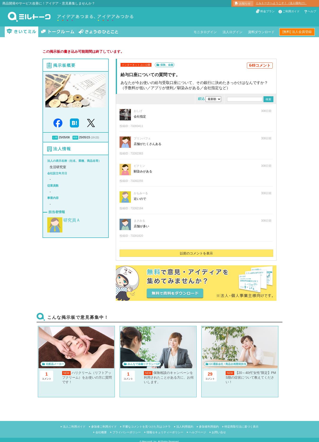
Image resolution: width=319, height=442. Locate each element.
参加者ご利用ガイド (104, 426)
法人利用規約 (184, 426)
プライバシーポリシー (126, 432)
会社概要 (101, 432)
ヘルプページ (197, 432)
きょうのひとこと (98, 31)
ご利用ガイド (291, 11)
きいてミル (21, 31)
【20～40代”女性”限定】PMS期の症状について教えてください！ (251, 377)
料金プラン (267, 11)
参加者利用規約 (209, 426)
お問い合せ (219, 432)
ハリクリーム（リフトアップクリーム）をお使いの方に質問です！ (87, 377)
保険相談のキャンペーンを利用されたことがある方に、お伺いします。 (169, 377)
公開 (55, 137)
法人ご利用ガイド (74, 426)
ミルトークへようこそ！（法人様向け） (281, 3)
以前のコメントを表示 (196, 253)
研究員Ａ (71, 220)
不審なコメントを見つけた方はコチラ (146, 426)
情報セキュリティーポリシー (165, 432)
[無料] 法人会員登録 (297, 32)
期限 (75, 137)
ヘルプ (312, 11)
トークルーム (57, 31)
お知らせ (244, 3)
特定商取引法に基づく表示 (241, 426)
